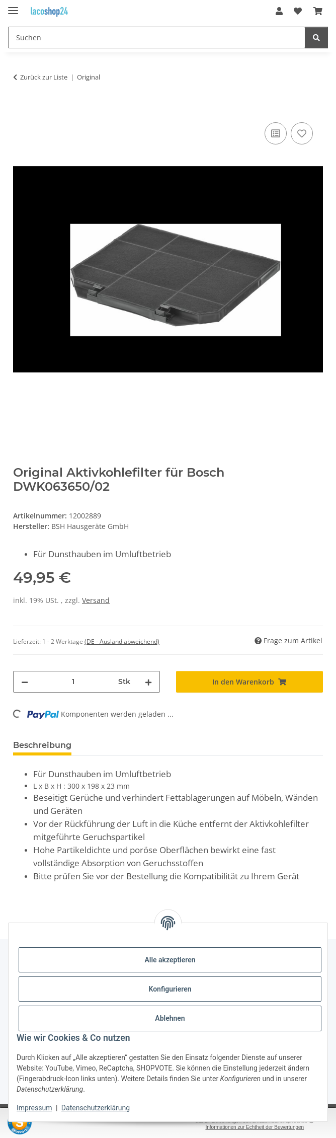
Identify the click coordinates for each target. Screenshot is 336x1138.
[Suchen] (156, 37)
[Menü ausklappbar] (13, 6)
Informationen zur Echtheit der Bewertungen (254, 1127)
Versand (96, 600)
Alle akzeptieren (169, 960)
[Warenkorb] (318, 11)
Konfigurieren (169, 989)
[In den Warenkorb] (21, 108)
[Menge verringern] (25, 681)
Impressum (34, 1108)
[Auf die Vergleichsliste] (276, 133)
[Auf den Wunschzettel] (302, 133)
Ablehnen (170, 1018)
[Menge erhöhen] (148, 681)
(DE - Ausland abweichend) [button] (122, 641)
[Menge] (73, 681)
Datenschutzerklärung (95, 1108)
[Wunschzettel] (297, 11)
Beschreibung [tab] (42, 745)
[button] (279, 11)
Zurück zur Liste (43, 77)
